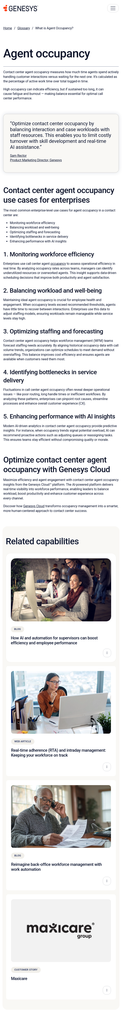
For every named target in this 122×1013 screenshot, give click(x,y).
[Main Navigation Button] (113, 8)
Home (7, 28)
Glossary (23, 28)
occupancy (58, 264)
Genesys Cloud (33, 506)
